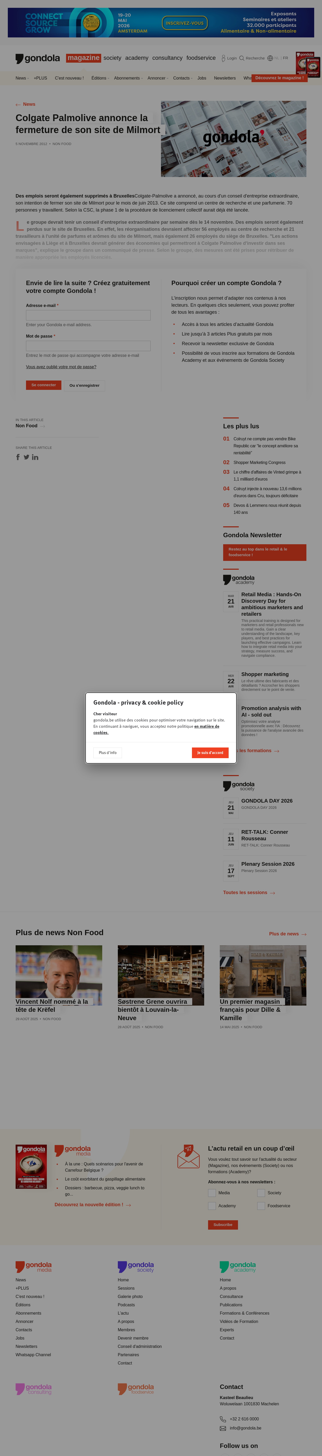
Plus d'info (108, 752)
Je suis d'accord (210, 752)
